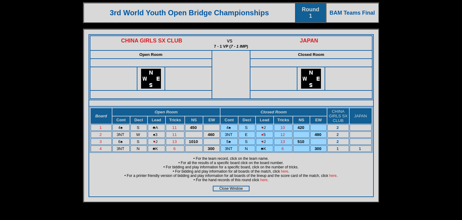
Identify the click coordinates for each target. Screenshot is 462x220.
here (284, 171)
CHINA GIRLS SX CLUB (151, 41)
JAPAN (309, 41)
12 (283, 134)
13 (175, 141)
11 (175, 127)
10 (283, 127)
